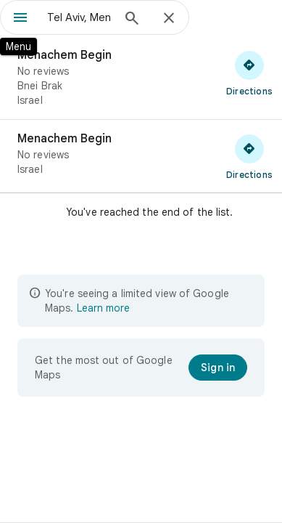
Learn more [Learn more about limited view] (103, 308)
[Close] (168, 19)
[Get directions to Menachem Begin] (249, 72)
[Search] (132, 19)
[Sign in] (217, 367)
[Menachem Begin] (141, 77)
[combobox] (79, 17)
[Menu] (20, 19)
